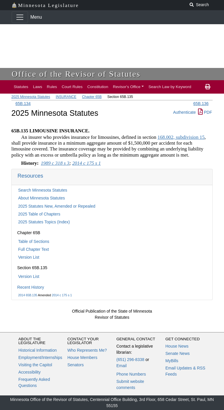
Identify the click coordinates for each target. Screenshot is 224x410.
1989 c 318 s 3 (55, 163)
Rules (52, 87)
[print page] (208, 87)
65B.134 (23, 103)
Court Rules (72, 87)
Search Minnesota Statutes (42, 190)
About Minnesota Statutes (41, 198)
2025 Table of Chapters (39, 214)
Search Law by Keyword (169, 87)
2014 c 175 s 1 (62, 295)
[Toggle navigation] (20, 17)
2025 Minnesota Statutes (30, 97)
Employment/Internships (40, 357)
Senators (75, 364)
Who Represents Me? (87, 350)
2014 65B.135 (27, 295)
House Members (82, 357)
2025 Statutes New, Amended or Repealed (56, 206)
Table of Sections (33, 241)
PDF (205, 112)
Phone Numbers (131, 374)
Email (121, 365)
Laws (37, 87)
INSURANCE (66, 97)
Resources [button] (30, 176)
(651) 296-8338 (130, 359)
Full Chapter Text (33, 249)
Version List (28, 257)
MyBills (171, 360)
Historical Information (37, 350)
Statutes (21, 87)
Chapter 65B (92, 97)
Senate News (177, 353)
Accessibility (29, 372)
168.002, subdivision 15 (181, 137)
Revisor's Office (127, 87)
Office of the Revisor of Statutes (76, 73)
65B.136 (201, 103)
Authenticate (184, 112)
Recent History (30, 287)
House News (176, 346)
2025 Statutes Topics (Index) (44, 222)
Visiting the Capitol (35, 364)
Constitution (97, 87)
